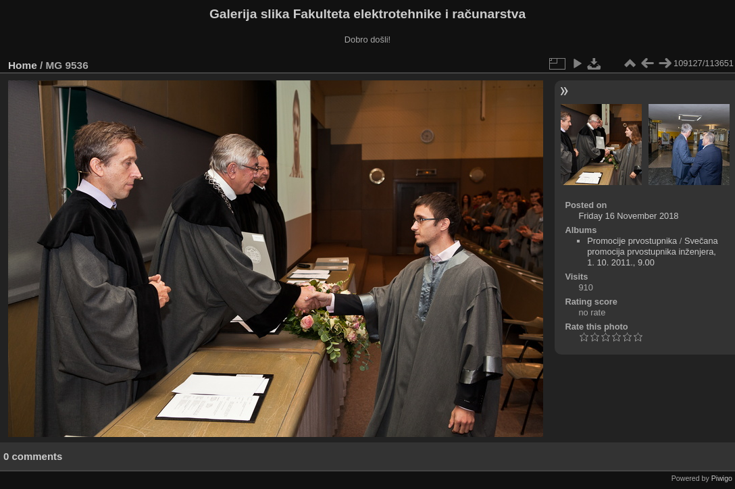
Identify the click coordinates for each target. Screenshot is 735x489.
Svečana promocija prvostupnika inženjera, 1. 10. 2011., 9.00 (652, 251)
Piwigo (721, 478)
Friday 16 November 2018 (628, 216)
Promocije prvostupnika (632, 241)
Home (22, 65)
